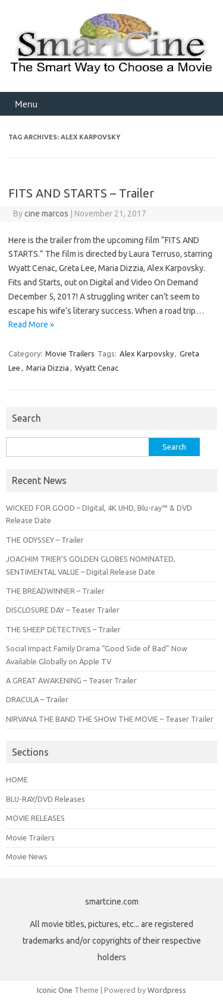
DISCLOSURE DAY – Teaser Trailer (63, 610)
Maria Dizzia (47, 368)
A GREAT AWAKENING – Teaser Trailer (71, 680)
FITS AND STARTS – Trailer (81, 193)
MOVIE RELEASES (35, 818)
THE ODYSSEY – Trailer (45, 540)
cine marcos (46, 213)
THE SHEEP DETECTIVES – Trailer (63, 629)
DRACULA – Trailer (37, 699)
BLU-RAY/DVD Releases (45, 799)
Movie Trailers (70, 353)
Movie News (27, 856)
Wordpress (166, 990)
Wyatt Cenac (96, 368)
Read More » (31, 324)
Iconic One (55, 990)
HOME (17, 779)
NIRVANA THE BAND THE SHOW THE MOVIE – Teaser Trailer (109, 719)
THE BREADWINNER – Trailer (55, 591)
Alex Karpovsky (147, 353)
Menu (26, 104)
